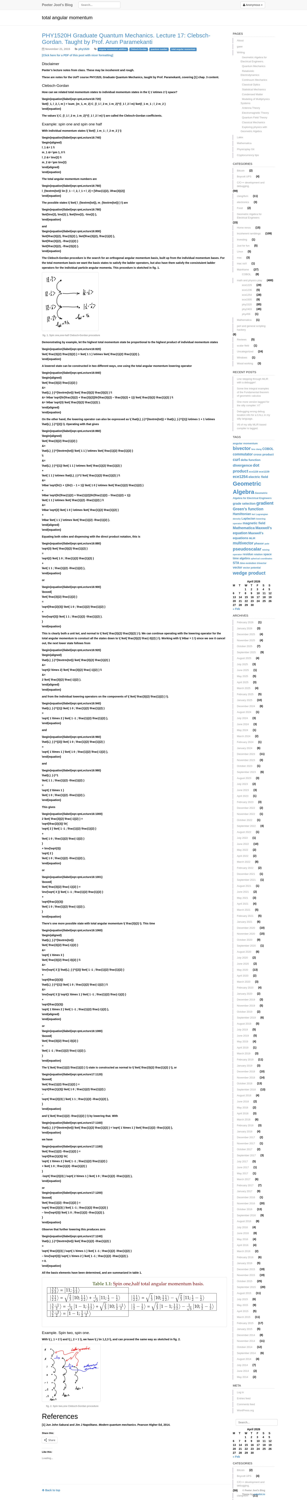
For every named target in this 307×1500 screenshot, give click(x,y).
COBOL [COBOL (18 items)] (268, 449)
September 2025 (246, 652)
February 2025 (245, 694)
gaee (240, 46)
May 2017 (242, 1173)
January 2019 (244, 1065)
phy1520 (84, 49)
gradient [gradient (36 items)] (264, 503)
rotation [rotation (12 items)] (258, 554)
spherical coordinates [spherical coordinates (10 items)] (261, 558)
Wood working (245, 363)
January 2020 (244, 993)
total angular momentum (183, 49)
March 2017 (243, 1179)
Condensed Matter (252, 94)
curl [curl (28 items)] (236, 459)
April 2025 (242, 682)
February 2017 (245, 1185)
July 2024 (242, 718)
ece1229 (247, 285)
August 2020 (244, 951)
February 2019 (245, 1059)
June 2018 (243, 1101)
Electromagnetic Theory (255, 112)
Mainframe (243, 269)
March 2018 (243, 1119)
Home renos (244, 227)
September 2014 (246, 1353)
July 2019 (242, 1029)
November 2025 (246, 640)
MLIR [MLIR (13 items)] (252, 538)
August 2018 (244, 1095)
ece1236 (247, 289)
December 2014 (246, 1335)
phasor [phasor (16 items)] (259, 543)
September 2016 (246, 1215)
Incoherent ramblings (249, 233)
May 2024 (242, 730)
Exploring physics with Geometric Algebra (254, 129)
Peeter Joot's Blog (57, 5)
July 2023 (242, 784)
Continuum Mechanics (254, 79)
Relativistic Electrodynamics (250, 73)
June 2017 (243, 1167)
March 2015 (243, 1317)
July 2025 (242, 664)
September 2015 (246, 1287)
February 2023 (245, 802)
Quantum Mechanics (253, 66)
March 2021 (243, 909)
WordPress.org (245, 1410)
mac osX (242, 263)
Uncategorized (245, 351)
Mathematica (244, 143)
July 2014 (242, 1365)
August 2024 (244, 712)
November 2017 (246, 1143)
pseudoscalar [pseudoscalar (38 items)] (247, 549)
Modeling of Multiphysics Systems (255, 101)
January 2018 (244, 1131)
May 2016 (242, 1239)
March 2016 (243, 1251)
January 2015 (244, 1329)
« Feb (236, 608)
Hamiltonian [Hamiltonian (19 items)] (242, 514)
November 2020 (246, 933)
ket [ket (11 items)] (253, 514)
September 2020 (246, 945)
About (240, 40)
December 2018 (246, 1071)
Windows (242, 357)
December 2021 (246, 873)
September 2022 (246, 825)
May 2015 (242, 1305)
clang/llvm (242, 196)
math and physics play (249, 280)
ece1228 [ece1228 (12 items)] (253, 471)
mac (239, 257)
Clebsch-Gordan (139, 49)
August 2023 (244, 778)
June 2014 (243, 1370)
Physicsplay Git (245, 149)
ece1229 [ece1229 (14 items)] (264, 471)
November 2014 (246, 1340)
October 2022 (244, 820)
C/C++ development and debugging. (251, 184)
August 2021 (244, 885)
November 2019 (246, 1005)
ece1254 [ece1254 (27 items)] (240, 476)
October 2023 (244, 766)
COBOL (246, 274)
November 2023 (246, 760)
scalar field (243, 345)
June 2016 (243, 1233)
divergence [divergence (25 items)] (242, 465)
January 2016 (244, 1263)
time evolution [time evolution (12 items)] (248, 563)
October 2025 (244, 646)
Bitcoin (241, 170)
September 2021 (246, 879)
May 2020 (242, 969)
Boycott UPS (244, 176)
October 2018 (244, 1083)
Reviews (242, 339)
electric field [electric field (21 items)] (258, 477)
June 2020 (243, 963)
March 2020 (243, 981)
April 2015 (242, 1311)
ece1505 (247, 299)
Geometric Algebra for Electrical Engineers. (254, 59)
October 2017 (244, 1149)
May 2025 (242, 676)
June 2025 (243, 670)
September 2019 (246, 1017)
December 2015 (246, 1269)
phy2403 (247, 309)
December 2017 (246, 1137)
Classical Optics (251, 84)
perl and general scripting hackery (251, 328)
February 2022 (245, 867)
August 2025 (244, 658)
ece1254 (247, 294)
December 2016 (246, 1197)
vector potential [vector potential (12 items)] (252, 567)
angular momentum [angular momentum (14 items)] (245, 443)
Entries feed (243, 1398)
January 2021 (244, 921)
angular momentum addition (113, 49)
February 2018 (245, 1125)
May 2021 (242, 897)
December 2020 (246, 927)
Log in (240, 1392)
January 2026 (244, 628)
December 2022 (246, 807)
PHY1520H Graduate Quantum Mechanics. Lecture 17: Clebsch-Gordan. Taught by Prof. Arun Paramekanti (126, 38)
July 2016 (242, 1227)
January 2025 (244, 700)
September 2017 (246, 1155)
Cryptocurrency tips (248, 155)
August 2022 (244, 832)
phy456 (246, 314)
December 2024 (246, 706)
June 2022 (243, 844)
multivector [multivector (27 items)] (243, 543)
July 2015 (242, 1299)
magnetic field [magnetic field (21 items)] (254, 523)
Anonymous (253, 4)
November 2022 (246, 814)
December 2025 (246, 634)
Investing (242, 239)
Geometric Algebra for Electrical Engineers (249, 216)
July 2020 (242, 957)
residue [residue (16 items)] (248, 554)
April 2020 (242, 975)
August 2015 (244, 1293)
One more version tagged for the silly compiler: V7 (253, 403)
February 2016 (245, 1257)
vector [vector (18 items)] (237, 567)
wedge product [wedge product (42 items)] (249, 573)
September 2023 (246, 772)
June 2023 (243, 790)
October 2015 (244, 1281)
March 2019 (243, 1053)
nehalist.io (259, 1494)
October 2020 (244, 939)
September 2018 (246, 1089)
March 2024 (243, 736)
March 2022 (243, 861)
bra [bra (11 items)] (253, 449)
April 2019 (242, 1047)
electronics (243, 202)
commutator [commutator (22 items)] (243, 454)
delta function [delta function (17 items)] (250, 460)
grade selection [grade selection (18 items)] (244, 503)
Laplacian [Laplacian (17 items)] (248, 518)
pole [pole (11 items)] (267, 543)
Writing (241, 52)
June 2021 (243, 891)
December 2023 (246, 754)
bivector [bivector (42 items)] (242, 448)
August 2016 (244, 1221)
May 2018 (242, 1107)
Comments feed (246, 1404)
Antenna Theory (251, 107)
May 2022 (242, 849)
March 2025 (243, 688)
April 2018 (242, 1113)
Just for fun (243, 245)
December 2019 (246, 999)
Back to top (51, 1490)
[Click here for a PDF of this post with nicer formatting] (77, 55)
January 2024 (244, 748)
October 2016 (244, 1209)
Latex (240, 137)
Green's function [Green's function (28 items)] (248, 509)
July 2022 (242, 837)
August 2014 (244, 1359)
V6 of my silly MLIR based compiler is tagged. (251, 426)
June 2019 (243, 1035)
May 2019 (242, 1041)
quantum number (159, 49)
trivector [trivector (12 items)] (261, 563)
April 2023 (242, 795)
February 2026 (245, 622)
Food (240, 208)
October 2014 (244, 1347)
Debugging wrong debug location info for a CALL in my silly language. (253, 415)
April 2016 (242, 1245)
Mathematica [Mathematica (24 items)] (244, 528)
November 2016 (246, 1203)
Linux (240, 251)
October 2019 (244, 1011)
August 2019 (244, 1023)
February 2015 (245, 1323)
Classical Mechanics (253, 122)
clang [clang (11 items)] (259, 449)
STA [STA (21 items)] (236, 563)
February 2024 (245, 742)
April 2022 (242, 855)
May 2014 (242, 1377)
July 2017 (242, 1161)
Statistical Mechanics (254, 89)
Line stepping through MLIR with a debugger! (252, 380)
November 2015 (246, 1275)
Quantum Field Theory (254, 117)
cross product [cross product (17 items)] (264, 454)
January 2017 (244, 1191)
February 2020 (245, 987)
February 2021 (245, 915)
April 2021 (242, 903)
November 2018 (246, 1077)
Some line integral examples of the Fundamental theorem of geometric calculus (253, 392)
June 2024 (243, 724)
